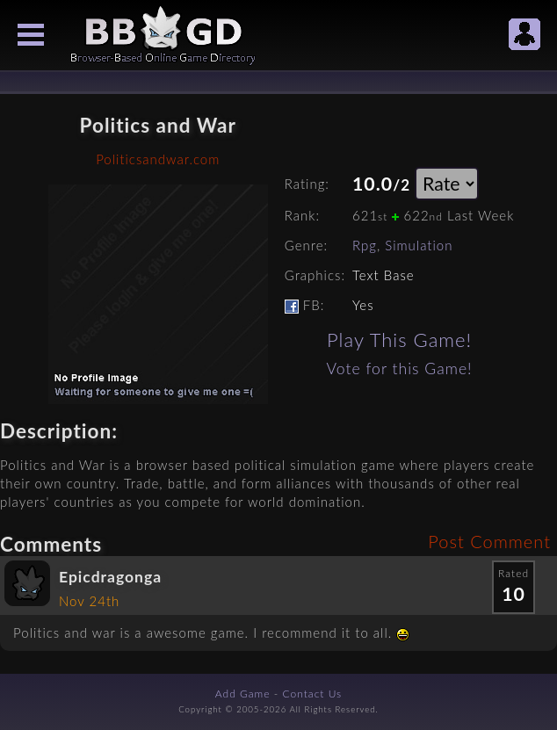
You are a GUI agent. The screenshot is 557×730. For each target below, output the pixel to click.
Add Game (243, 693)
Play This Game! (399, 339)
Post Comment (489, 541)
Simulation (418, 245)
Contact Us (313, 693)
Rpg (364, 245)
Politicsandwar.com (158, 159)
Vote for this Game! (400, 368)
